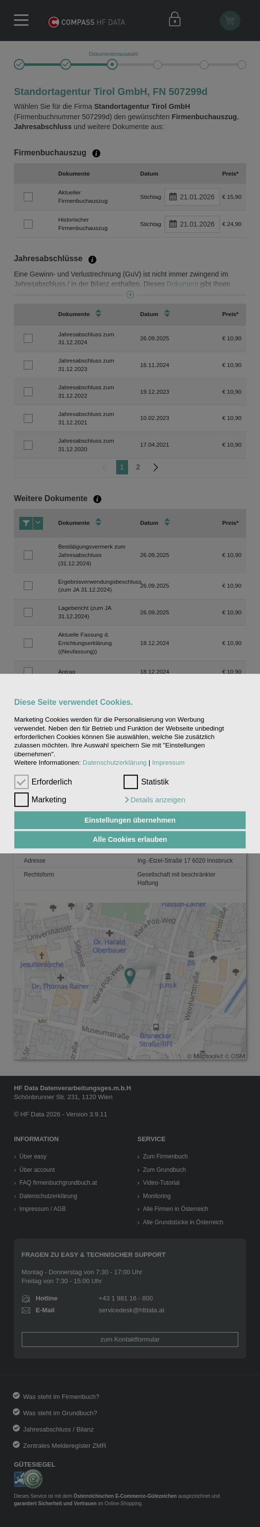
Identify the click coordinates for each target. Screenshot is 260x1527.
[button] (154, 800)
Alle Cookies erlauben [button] (130, 840)
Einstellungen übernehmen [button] (130, 820)
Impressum (168, 762)
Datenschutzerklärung (115, 762)
